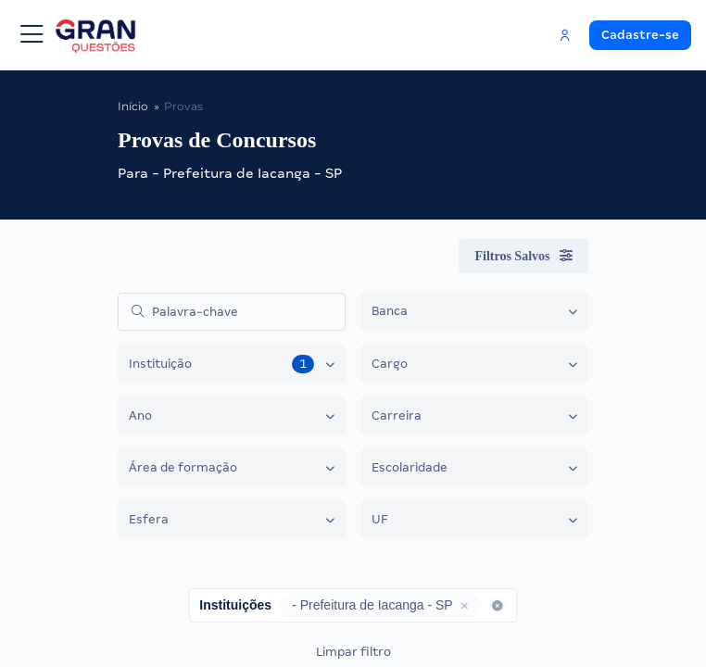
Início (133, 106)
